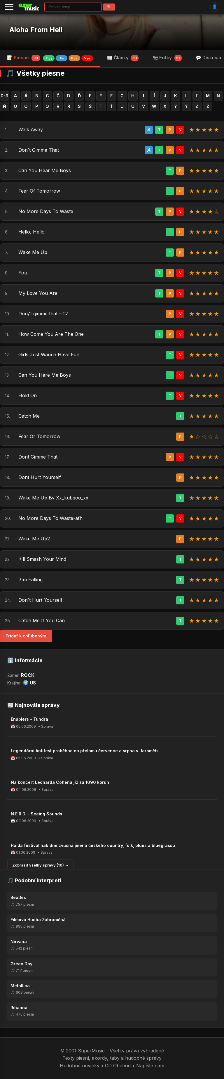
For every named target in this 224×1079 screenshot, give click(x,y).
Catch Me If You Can (41, 620)
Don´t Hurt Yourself (40, 600)
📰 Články (123, 58)
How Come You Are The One (51, 334)
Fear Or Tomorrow (39, 436)
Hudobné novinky (79, 1065)
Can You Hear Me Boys (44, 170)
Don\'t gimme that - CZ (43, 314)
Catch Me (29, 416)
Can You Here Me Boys (44, 375)
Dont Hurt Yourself (39, 477)
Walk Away (30, 129)
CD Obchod (118, 1065)
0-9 (5, 96)
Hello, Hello (31, 232)
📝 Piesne (50, 58)
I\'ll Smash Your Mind (42, 559)
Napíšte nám (150, 1065)
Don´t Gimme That (38, 150)
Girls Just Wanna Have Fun (48, 354)
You (22, 273)
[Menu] (9, 7)
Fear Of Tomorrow (39, 191)
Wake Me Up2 (34, 539)
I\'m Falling (30, 579)
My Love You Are (37, 293)
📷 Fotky (167, 58)
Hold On (27, 395)
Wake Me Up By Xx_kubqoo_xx (53, 498)
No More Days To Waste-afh (50, 518)
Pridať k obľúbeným (26, 636)
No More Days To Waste (45, 211)
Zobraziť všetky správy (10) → (40, 865)
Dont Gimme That (37, 457)
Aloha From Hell (35, 30)
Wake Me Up (32, 252)
